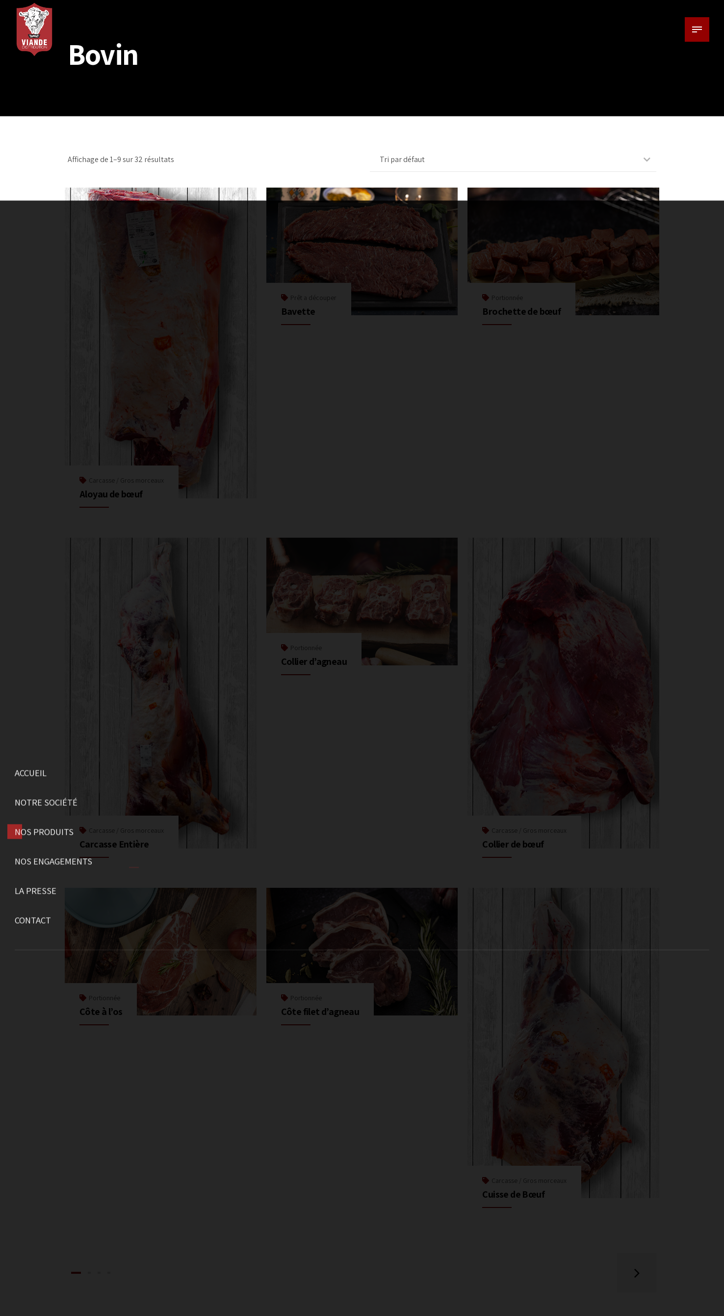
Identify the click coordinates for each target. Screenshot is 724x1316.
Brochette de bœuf (521, 311)
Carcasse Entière (114, 844)
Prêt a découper (313, 297)
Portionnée (507, 297)
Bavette (298, 311)
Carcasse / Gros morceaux (126, 480)
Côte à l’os (100, 1011)
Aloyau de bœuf (111, 494)
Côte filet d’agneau (320, 1011)
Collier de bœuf (512, 844)
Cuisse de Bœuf (513, 1194)
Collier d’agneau (314, 661)
